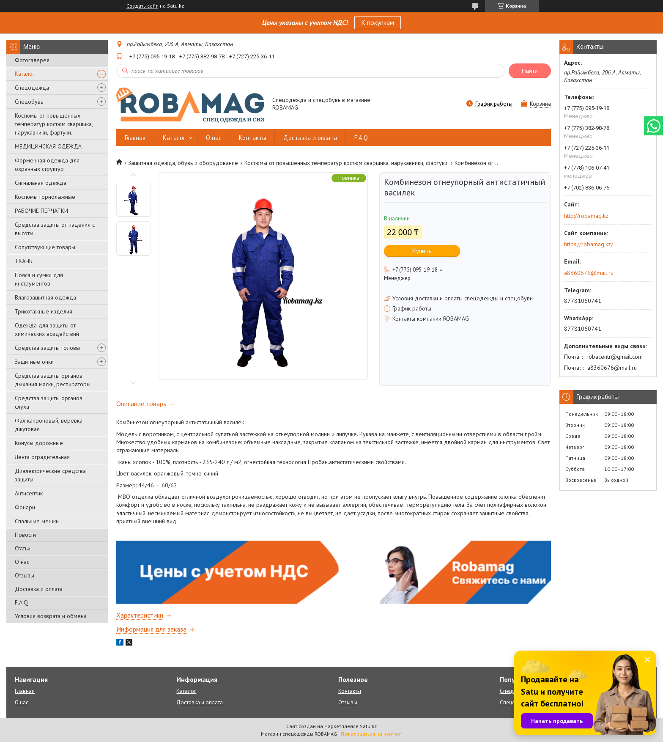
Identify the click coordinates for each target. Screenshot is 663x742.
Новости (25, 535)
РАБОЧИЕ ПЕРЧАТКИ (41, 210)
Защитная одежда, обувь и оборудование (183, 163)
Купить (422, 251)
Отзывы (24, 575)
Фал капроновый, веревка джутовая (48, 425)
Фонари (25, 507)
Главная (135, 138)
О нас (22, 562)
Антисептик (29, 493)
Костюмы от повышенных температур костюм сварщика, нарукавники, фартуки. (54, 124)
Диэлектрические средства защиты (50, 475)
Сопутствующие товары (45, 247)
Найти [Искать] (530, 71)
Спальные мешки (37, 521)
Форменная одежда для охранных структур (47, 165)
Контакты (252, 138)
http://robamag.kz (586, 216)
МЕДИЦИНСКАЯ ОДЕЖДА (48, 146)
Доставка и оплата (39, 589)
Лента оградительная (42, 457)
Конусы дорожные (39, 443)
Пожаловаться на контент (371, 734)
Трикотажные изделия (43, 311)
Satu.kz (368, 726)
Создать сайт (142, 6)
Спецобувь (29, 101)
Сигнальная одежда (40, 183)
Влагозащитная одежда (45, 297)
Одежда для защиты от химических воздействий (47, 330)
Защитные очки (34, 362)
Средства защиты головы (47, 348)
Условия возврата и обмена (51, 616)
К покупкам (377, 22)
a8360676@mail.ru (589, 273)
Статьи (22, 548)
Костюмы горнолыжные (45, 197)
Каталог (25, 73)
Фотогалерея (32, 60)
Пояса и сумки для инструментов (39, 279)
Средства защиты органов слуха (48, 402)
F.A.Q (21, 602)
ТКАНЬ (23, 261)
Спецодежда (32, 87)
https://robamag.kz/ (588, 244)
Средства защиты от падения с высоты (55, 229)
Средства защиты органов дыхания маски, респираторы (52, 380)
